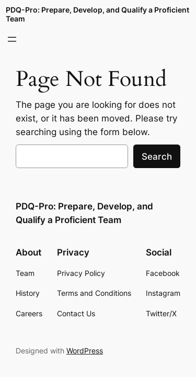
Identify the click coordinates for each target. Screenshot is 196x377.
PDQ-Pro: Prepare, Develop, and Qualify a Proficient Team (97, 14)
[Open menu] (12, 39)
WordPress (84, 350)
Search (157, 156)
